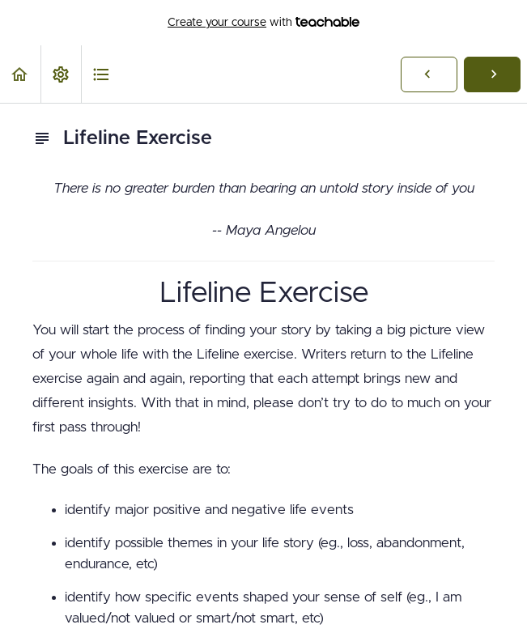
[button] (20, 74)
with (263, 23)
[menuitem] (60, 74)
